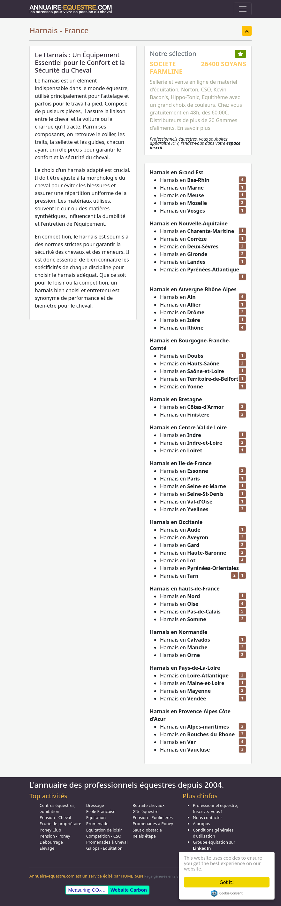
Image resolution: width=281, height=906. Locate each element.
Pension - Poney (55, 836)
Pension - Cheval (55, 817)
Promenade (97, 823)
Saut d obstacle (147, 830)
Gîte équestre (145, 811)
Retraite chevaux (148, 805)
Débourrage (51, 842)
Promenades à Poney (153, 823)
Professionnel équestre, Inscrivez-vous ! (215, 808)
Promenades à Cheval (107, 842)
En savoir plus (193, 127)
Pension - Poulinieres (153, 817)
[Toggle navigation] (243, 9)
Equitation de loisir (104, 830)
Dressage (95, 805)
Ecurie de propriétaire (60, 823)
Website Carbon (128, 890)
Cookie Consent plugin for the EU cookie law (227, 893)
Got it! (227, 882)
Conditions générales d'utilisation (213, 833)
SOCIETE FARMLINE (166, 67)
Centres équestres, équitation (57, 808)
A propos (201, 823)
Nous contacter (207, 817)
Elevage (47, 848)
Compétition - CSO (103, 836)
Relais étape (144, 836)
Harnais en (184, 180)
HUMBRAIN (132, 876)
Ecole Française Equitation (101, 814)
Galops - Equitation (104, 848)
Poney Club (50, 830)
